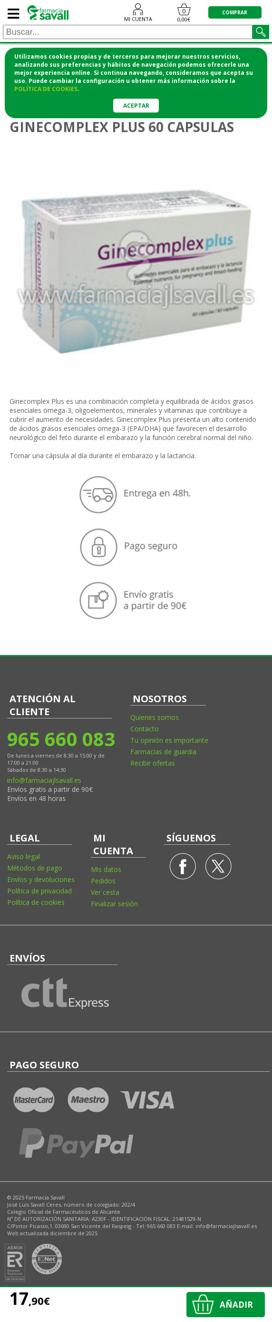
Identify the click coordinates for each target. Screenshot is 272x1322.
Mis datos (106, 869)
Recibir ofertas (152, 763)
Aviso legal (23, 856)
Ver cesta (105, 892)
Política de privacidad (39, 890)
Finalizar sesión (114, 903)
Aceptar (136, 106)
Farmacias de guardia (163, 751)
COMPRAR (234, 12)
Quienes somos (154, 717)
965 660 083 (60, 739)
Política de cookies (36, 902)
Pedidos (103, 880)
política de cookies (46, 89)
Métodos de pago (34, 867)
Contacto (144, 728)
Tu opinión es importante (169, 740)
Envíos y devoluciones (41, 879)
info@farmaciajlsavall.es (44, 780)
